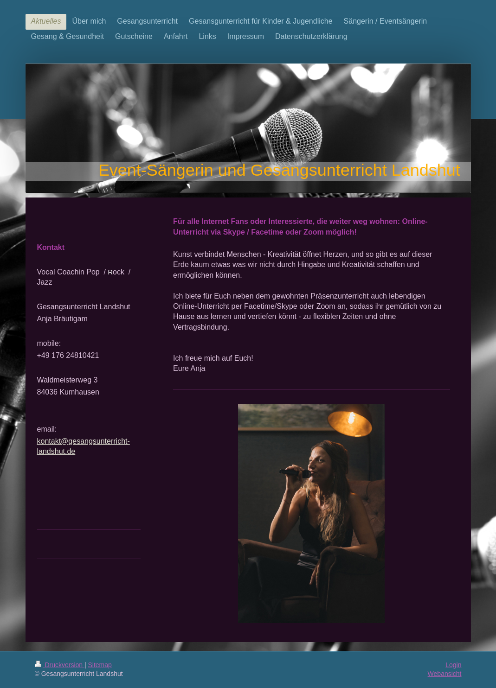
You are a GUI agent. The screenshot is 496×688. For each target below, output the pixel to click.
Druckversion (59, 665)
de (71, 451)
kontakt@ (53, 441)
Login (453, 665)
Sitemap (100, 665)
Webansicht (445, 673)
